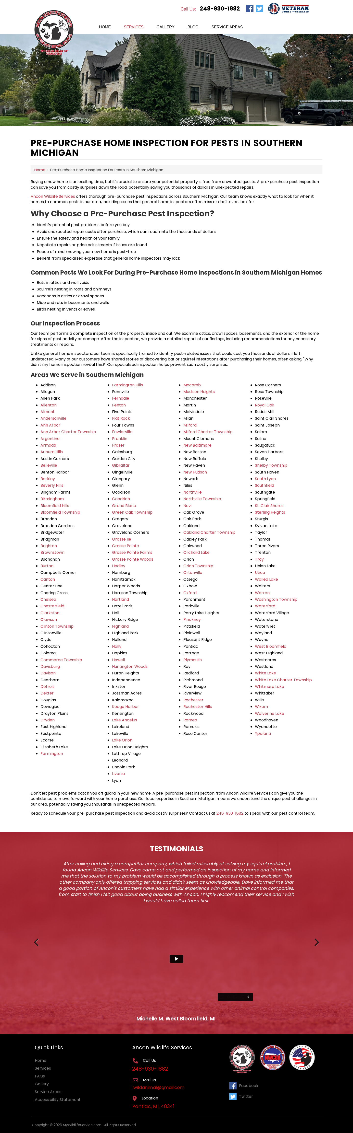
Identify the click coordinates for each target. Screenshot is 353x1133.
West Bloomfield (270, 646)
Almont (47, 412)
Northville (192, 492)
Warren (262, 593)
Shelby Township (271, 465)
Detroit (47, 686)
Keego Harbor (125, 706)
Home (39, 169)
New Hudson (195, 472)
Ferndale (120, 398)
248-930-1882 (220, 8)
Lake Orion (122, 740)
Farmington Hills (127, 385)
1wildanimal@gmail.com (159, 1088)
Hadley (118, 566)
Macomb (192, 385)
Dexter (47, 693)
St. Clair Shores (269, 506)
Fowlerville (122, 432)
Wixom (261, 706)
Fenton (119, 405)
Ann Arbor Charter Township (68, 432)
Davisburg (50, 666)
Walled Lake (266, 579)
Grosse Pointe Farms (132, 552)
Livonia (118, 773)
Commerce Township (61, 660)
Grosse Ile (121, 539)
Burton (46, 566)
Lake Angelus (124, 720)
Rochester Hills (197, 706)
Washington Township (276, 599)
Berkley (47, 479)
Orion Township (198, 566)
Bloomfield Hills (54, 506)
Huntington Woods (130, 666)
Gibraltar (121, 465)
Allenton (48, 405)
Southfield (264, 485)
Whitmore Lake (269, 686)
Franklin (119, 438)
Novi (187, 506)
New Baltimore (197, 445)
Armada (48, 445)
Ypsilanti (263, 733)
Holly (116, 646)
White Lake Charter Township (283, 680)
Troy (259, 559)
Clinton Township (57, 626)
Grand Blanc (124, 506)
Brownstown (52, 552)
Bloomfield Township (60, 512)
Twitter (241, 1096)
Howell (118, 660)
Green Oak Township (132, 512)
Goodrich (121, 499)
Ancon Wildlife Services (53, 196)
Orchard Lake (196, 552)
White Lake (265, 673)
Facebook (243, 1085)
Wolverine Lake (269, 713)
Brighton (48, 546)
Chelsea (48, 599)
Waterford (265, 606)
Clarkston (49, 613)
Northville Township (202, 499)
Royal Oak (264, 405)
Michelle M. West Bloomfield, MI (175, 1018)
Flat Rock (121, 418)
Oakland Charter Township (209, 532)
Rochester (193, 700)
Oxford (190, 593)
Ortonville (192, 572)
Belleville (48, 465)
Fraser (118, 445)
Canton (47, 579)
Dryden (47, 720)
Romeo (190, 720)
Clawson (48, 619)
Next (316, 941)
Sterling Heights (270, 512)
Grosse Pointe (125, 546)
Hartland (120, 599)
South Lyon (265, 479)
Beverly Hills (51, 485)
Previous (37, 941)
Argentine (50, 438)
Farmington (51, 753)
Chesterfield (52, 606)
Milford (190, 425)
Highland (120, 626)
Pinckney (192, 619)
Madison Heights (199, 391)
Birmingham (52, 499)
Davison (48, 673)
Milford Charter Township (207, 432)
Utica (260, 572)
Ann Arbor (50, 425)
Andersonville (53, 418)
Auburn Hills (51, 452)
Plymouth (192, 660)
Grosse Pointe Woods (132, 559)
